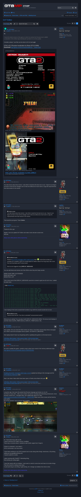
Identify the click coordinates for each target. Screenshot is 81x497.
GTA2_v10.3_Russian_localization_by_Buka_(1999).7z (20, 172)
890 (63, 328)
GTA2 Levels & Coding (22, 338)
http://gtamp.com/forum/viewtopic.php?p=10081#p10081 (19, 350)
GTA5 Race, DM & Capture (10, 338)
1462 (63, 194)
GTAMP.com (40, 490)
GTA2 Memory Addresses (11, 374)
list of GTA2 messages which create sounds (23, 259)
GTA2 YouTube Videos (33, 338)
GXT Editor (7, 20)
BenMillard (61, 325)
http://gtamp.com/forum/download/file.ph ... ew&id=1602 (26, 47)
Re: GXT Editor (10, 29)
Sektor (60, 188)
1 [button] (74, 23)
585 (63, 242)
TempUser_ (61, 388)
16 (62, 393)
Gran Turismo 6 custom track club (11, 339)
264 (63, 33)
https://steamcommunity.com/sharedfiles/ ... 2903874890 (19, 397)
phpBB (35, 488)
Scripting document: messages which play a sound (17, 373)
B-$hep (60, 239)
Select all (11, 285)
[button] (72, 23)
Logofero (61, 28)
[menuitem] (13, 13)
